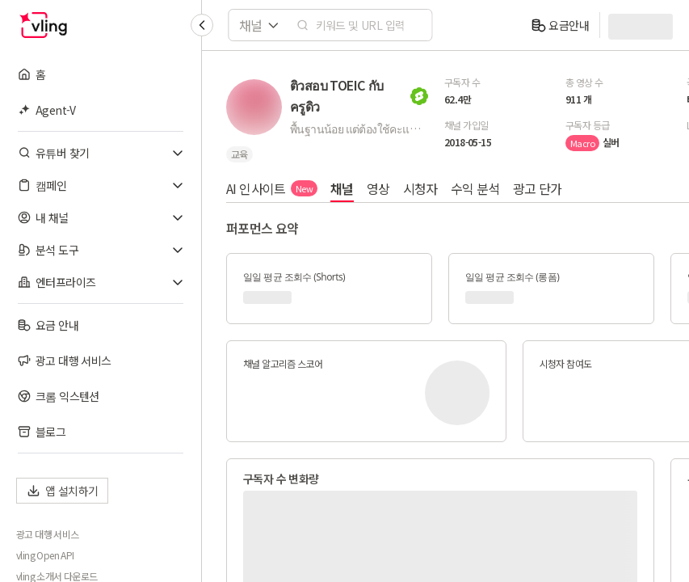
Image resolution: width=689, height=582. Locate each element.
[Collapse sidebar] (202, 25)
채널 (342, 188)
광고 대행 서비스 (47, 534)
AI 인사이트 (271, 188)
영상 (378, 188)
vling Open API (45, 555)
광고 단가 (537, 188)
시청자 (420, 188)
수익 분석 (475, 188)
